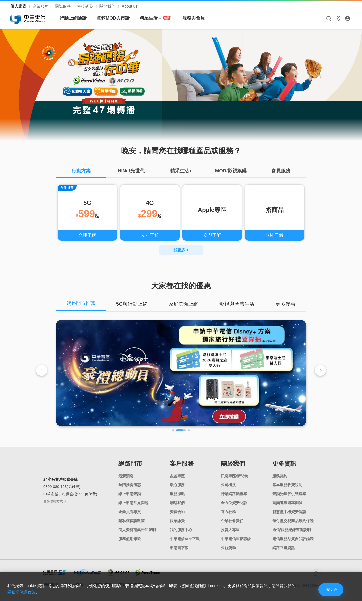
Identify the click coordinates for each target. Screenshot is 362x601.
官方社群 (228, 512)
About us (129, 6)
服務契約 (279, 477)
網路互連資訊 (283, 548)
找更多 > (181, 250)
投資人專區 (230, 530)
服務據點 (177, 494)
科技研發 (85, 6)
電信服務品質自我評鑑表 (293, 539)
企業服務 (41, 6)
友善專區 (177, 477)
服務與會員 (194, 18)
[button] (320, 370)
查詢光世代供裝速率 (289, 494)
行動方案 (81, 171)
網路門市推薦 (81, 304)
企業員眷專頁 (129, 512)
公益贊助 (228, 548)
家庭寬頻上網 (184, 304)
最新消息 (125, 477)
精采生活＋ (156, 18)
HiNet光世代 (131, 171)
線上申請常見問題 (133, 503)
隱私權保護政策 (131, 521)
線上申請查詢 (129, 494)
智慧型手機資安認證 (289, 512)
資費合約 (177, 512)
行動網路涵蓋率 (234, 494)
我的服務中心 (181, 530)
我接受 (328, 589)
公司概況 (228, 485)
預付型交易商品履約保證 (293, 521)
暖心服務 (177, 485)
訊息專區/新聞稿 (234, 477)
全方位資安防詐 (234, 503)
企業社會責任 (232, 521)
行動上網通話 (73, 18)
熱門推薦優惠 (129, 485)
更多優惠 (286, 304)
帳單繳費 (177, 521)
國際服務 (63, 6)
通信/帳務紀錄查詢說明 (291, 530)
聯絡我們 (177, 503)
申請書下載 (179, 548)
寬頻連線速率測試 (287, 503)
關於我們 (107, 6)
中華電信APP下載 (185, 539)
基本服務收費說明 (287, 485)
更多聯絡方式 (54, 502)
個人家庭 (18, 6)
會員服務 (281, 171)
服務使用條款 (129, 539)
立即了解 (87, 235)
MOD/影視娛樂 (230, 171)
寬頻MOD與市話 (113, 18)
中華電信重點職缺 (236, 539)
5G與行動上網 (133, 304)
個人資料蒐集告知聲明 (137, 530)
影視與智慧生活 (237, 304)
